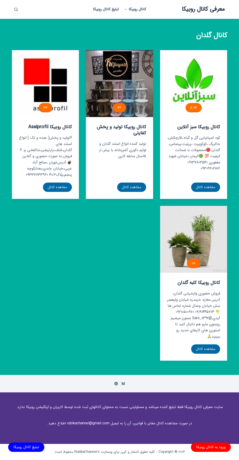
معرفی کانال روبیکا (203, 9)
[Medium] (123, 383)
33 (45, 108)
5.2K (193, 108)
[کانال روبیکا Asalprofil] (45, 83)
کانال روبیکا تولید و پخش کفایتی (121, 130)
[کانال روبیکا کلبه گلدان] (193, 239)
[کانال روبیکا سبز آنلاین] (193, 83)
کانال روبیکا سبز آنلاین (198, 127)
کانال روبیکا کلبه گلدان (198, 282)
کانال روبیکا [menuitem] (134, 9)
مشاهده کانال (205, 188)
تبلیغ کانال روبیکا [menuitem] (106, 9)
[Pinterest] (116, 383)
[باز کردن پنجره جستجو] (16, 9)
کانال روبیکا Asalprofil (50, 127)
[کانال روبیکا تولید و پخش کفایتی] (119, 83)
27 (193, 263)
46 (119, 108)
